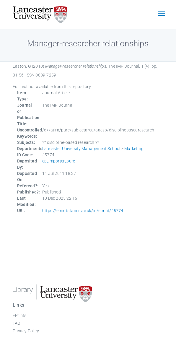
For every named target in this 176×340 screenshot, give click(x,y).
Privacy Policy (26, 330)
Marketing (134, 148)
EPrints (19, 315)
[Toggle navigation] (161, 13)
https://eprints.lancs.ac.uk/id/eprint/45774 (82, 210)
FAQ (16, 323)
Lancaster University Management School (81, 148)
